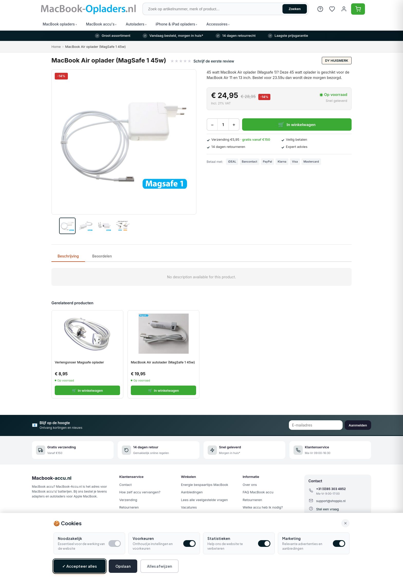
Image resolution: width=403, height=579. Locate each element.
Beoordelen (102, 256)
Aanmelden (358, 425)
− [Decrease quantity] (212, 124)
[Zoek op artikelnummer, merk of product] (225, 9)
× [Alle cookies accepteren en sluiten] (345, 523)
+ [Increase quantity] (233, 124)
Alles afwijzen (159, 566)
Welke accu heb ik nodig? (263, 507)
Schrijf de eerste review (214, 61)
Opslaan (123, 566)
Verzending (128, 500)
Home (56, 46)
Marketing (291, 538)
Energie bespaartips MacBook (204, 485)
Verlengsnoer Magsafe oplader (79, 362)
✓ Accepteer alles (79, 566)
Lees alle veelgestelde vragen (204, 500)
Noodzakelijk (70, 538)
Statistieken (218, 538)
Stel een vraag (327, 509)
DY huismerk (336, 60)
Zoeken (295, 9)
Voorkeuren (143, 538)
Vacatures (189, 507)
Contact (125, 485)
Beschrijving (68, 256)
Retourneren (129, 507)
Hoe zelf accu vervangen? (139, 492)
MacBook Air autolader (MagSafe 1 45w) (163, 362)
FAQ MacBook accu (258, 492)
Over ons (250, 485)
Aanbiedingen (192, 492)
